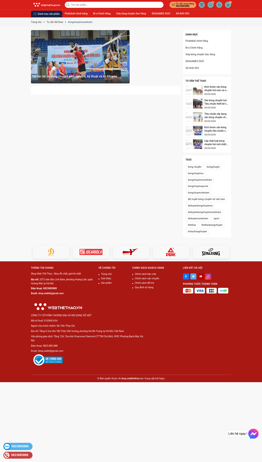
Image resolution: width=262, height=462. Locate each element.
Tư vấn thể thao (196, 80)
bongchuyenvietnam (198, 192)
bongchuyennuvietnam (200, 179)
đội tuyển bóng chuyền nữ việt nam (206, 199)
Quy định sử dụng (144, 287)
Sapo (162, 378)
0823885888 (182, 6)
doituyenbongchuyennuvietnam (204, 212)
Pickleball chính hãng (76, 13)
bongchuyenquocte (198, 186)
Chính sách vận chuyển (147, 278)
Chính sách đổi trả (144, 283)
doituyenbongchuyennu (200, 205)
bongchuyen (213, 166)
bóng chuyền (194, 166)
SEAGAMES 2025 (161, 13)
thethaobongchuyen (212, 225)
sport (216, 218)
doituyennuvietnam (198, 218)
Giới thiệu (106, 278)
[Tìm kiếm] (68, 5)
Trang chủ (106, 274)
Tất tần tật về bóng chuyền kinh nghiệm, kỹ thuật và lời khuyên (74, 76)
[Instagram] (208, 276)
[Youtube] (201, 276)
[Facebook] (186, 276)
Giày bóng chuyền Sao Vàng (131, 13)
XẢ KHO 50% (183, 13)
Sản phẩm (106, 283)
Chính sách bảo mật (145, 274)
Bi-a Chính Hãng (101, 13)
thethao (192, 225)
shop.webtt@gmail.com (51, 293)
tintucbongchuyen (197, 231)
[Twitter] (193, 276)
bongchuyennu (196, 173)
